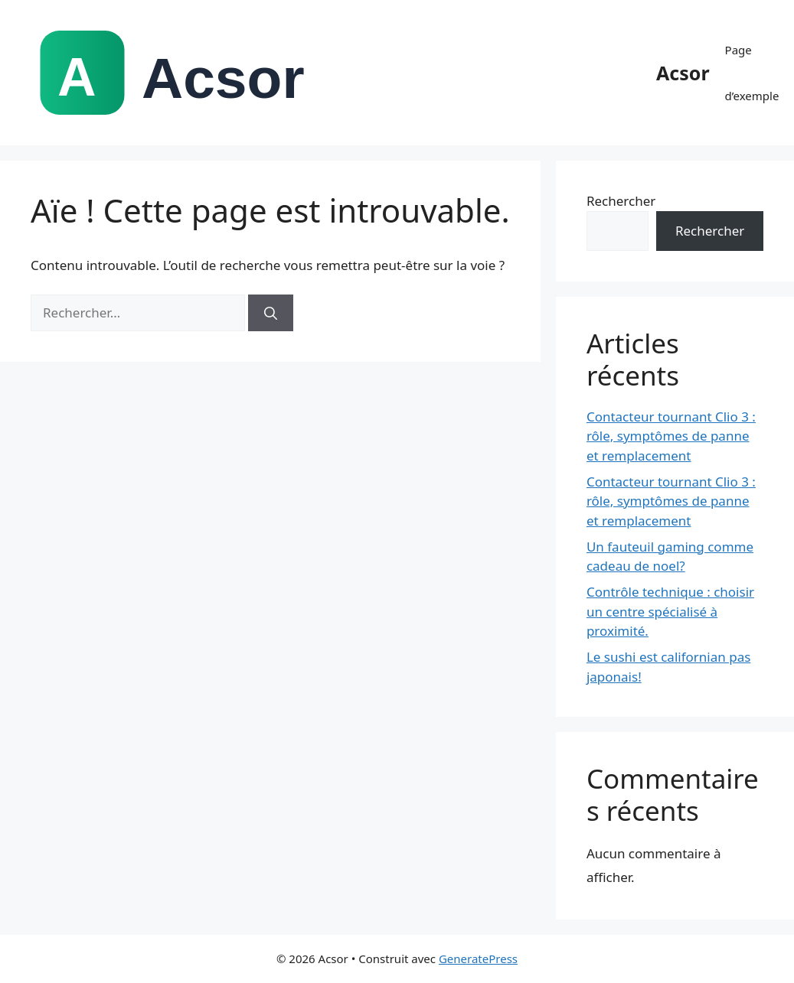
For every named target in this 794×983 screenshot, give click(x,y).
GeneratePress (478, 958)
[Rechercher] (270, 313)
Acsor (683, 73)
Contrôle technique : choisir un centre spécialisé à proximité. (670, 611)
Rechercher (621, 201)
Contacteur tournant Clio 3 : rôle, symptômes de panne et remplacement (671, 436)
